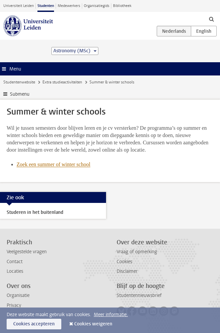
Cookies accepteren (34, 324)
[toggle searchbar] (211, 19)
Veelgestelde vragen (27, 252)
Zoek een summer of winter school (53, 164)
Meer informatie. (111, 314)
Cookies (124, 262)
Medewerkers (69, 5)
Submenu (19, 94)
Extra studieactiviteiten (62, 82)
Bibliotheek (122, 5)
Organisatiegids (96, 5)
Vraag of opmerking (137, 252)
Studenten (45, 5)
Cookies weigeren (93, 324)
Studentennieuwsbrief (139, 295)
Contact (15, 262)
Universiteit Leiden (18, 5)
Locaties (15, 271)
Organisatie (18, 295)
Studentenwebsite (19, 82)
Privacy (14, 305)
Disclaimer (127, 271)
